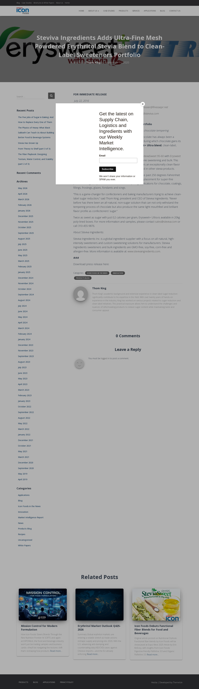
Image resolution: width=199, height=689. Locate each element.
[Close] (143, 104)
